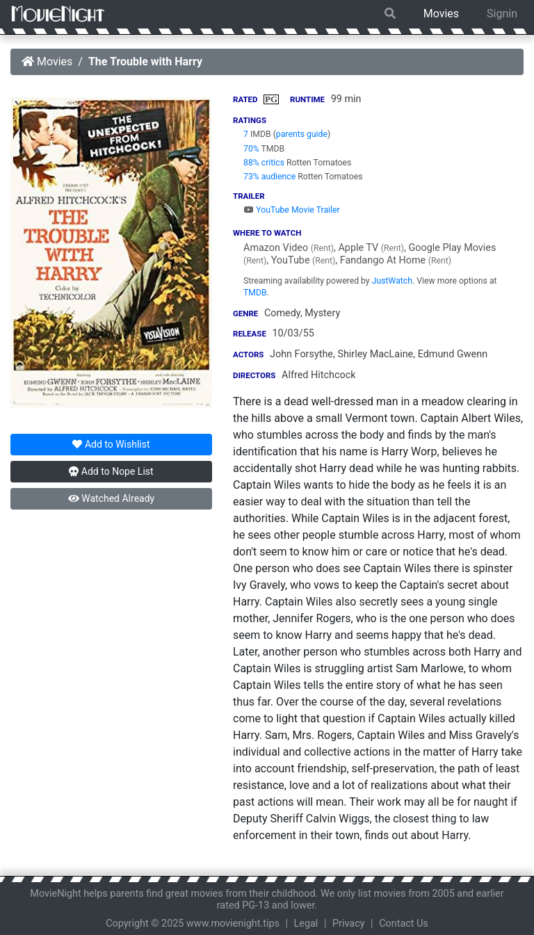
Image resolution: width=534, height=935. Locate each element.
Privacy (348, 923)
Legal (306, 923)
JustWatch (392, 281)
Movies (441, 13)
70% (251, 149)
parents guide (301, 134)
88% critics (263, 163)
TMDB (255, 293)
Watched (111, 498)
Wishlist (110, 444)
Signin (502, 13)
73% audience (269, 176)
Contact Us (403, 923)
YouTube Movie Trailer (291, 210)
